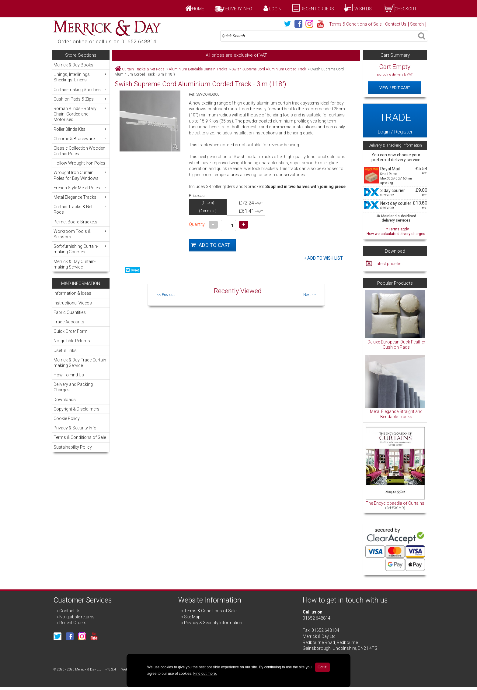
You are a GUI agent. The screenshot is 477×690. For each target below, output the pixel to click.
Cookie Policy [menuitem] (67, 418)
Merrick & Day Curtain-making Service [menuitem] (75, 264)
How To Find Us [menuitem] (69, 374)
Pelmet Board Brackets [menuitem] (75, 221)
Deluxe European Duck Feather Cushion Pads (396, 345)
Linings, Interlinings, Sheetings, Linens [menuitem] (81, 77)
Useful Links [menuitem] (65, 350)
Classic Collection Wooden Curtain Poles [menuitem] (79, 151)
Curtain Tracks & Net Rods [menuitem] (81, 209)
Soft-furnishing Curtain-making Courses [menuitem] (81, 249)
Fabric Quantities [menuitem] (70, 312)
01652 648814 (316, 618)
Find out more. (205, 673)
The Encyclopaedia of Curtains (395, 503)
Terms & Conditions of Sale (355, 24)
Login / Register (394, 120)
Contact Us (395, 24)
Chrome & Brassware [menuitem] (81, 138)
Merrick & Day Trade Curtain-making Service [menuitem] (80, 362)
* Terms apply (396, 231)
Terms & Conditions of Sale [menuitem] (80, 437)
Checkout (406, 8)
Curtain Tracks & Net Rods (143, 69)
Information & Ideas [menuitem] (72, 293)
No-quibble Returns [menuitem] (72, 340)
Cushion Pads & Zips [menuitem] (81, 98)
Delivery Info (237, 8)
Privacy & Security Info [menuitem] (75, 427)
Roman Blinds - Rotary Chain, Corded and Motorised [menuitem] (81, 114)
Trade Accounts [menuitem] (69, 321)
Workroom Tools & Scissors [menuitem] (81, 234)
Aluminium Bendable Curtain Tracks (198, 69)
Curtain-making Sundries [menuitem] (81, 89)
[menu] (81, 166)
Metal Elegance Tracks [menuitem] (81, 197)
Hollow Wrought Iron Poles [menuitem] (79, 163)
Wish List (363, 8)
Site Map (192, 616)
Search (417, 24)
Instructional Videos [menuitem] (73, 303)
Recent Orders (317, 8)
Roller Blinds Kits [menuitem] (81, 129)
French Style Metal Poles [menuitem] (81, 187)
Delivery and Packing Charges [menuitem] (73, 387)
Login (275, 8)
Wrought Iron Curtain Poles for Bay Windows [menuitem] (81, 175)
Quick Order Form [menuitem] (71, 331)
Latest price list (388, 263)
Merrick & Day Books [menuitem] (73, 64)
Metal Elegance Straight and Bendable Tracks (396, 414)
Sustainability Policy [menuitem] (73, 447)
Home (198, 8)
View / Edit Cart (394, 87)
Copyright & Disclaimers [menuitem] (76, 409)
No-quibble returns (77, 616)
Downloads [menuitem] (65, 399)
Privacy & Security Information (213, 622)
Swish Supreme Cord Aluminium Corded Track (269, 69)
